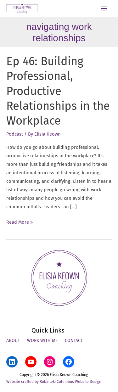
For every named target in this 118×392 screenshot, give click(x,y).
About (13, 340)
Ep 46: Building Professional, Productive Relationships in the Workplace (58, 91)
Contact (74, 340)
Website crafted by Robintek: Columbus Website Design (53, 381)
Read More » (19, 222)
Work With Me (42, 340)
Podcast (14, 134)
